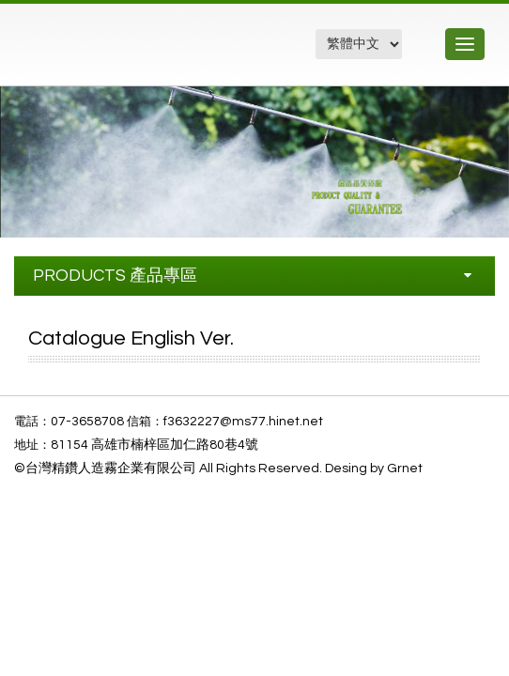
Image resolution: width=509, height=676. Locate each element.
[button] (492, 103)
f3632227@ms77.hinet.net (243, 421)
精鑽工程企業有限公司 (116, 53)
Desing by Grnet (374, 468)
